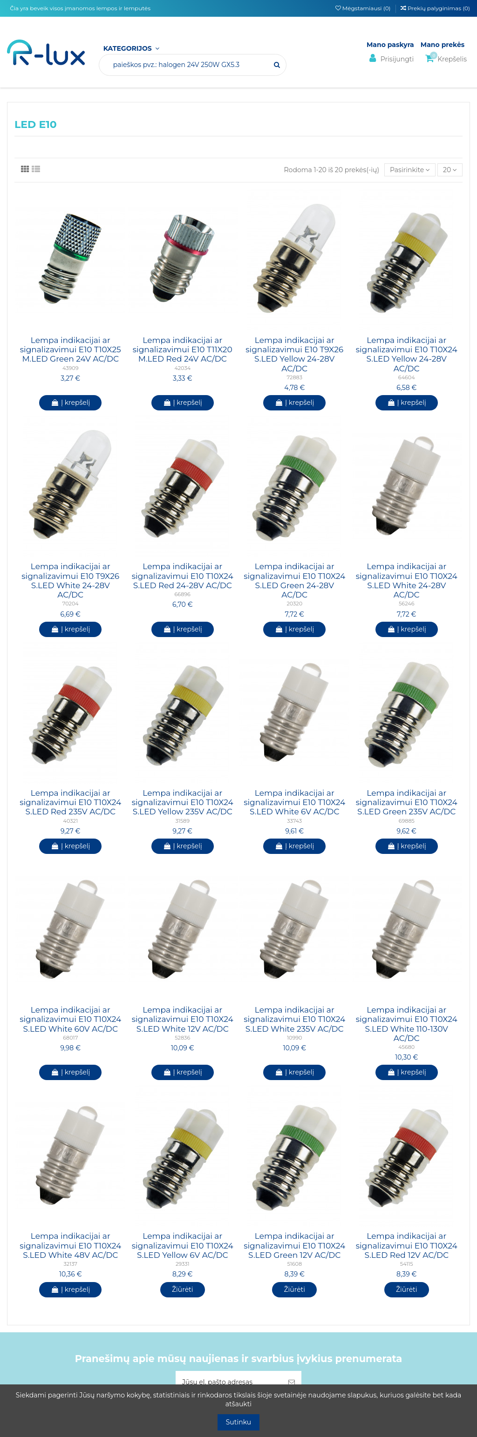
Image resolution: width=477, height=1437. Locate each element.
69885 (407, 821)
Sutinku (239, 1422)
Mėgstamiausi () (363, 8)
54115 (406, 1264)
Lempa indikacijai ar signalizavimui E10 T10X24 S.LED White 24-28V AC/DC (406, 580)
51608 (294, 1264)
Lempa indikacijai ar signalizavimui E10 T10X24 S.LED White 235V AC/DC (294, 1019)
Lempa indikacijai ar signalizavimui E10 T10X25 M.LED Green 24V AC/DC (70, 350)
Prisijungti (390, 58)
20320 (294, 603)
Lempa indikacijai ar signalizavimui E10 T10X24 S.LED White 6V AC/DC (294, 802)
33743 (294, 821)
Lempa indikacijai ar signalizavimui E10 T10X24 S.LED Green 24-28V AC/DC (294, 580)
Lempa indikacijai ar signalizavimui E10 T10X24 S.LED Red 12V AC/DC (406, 1245)
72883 (294, 377)
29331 (183, 1264)
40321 (70, 821)
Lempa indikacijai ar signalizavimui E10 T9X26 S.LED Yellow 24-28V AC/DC (294, 354)
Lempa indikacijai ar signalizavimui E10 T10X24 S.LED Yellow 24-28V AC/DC (406, 354)
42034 (182, 368)
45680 (406, 1047)
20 (450, 170)
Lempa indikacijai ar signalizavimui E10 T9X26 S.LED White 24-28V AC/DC (70, 580)
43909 (70, 368)
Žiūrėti (182, 1289)
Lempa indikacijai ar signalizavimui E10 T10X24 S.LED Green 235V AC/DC (406, 802)
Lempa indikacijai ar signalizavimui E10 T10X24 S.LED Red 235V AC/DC (70, 802)
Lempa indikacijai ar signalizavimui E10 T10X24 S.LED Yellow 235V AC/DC (182, 802)
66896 (183, 594)
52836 (182, 1037)
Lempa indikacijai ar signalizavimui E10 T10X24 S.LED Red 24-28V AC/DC (182, 576)
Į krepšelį (70, 402)
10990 (294, 1037)
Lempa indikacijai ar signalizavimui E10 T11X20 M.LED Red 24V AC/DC (182, 350)
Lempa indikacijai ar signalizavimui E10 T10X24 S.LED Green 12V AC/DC (294, 1245)
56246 (406, 603)
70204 (70, 603)
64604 (406, 377)
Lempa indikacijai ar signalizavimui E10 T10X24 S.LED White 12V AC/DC (182, 1019)
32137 (70, 1264)
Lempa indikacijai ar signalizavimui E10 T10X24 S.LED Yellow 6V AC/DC (182, 1245)
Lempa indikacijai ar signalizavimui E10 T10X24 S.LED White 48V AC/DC (70, 1245)
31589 (182, 821)
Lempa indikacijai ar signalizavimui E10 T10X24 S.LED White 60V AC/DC (70, 1019)
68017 (70, 1037)
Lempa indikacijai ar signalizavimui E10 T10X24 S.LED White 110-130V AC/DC (406, 1024)
